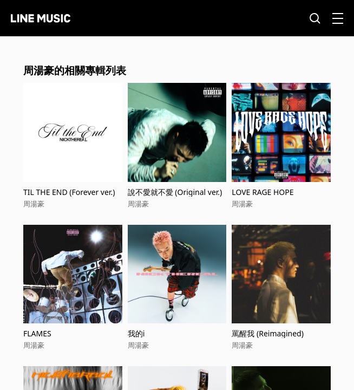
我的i (136, 333)
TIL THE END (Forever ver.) (69, 192)
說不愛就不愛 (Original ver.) (175, 192)
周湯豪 (33, 204)
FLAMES (37, 333)
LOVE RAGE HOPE (262, 192)
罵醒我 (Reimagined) (268, 333)
